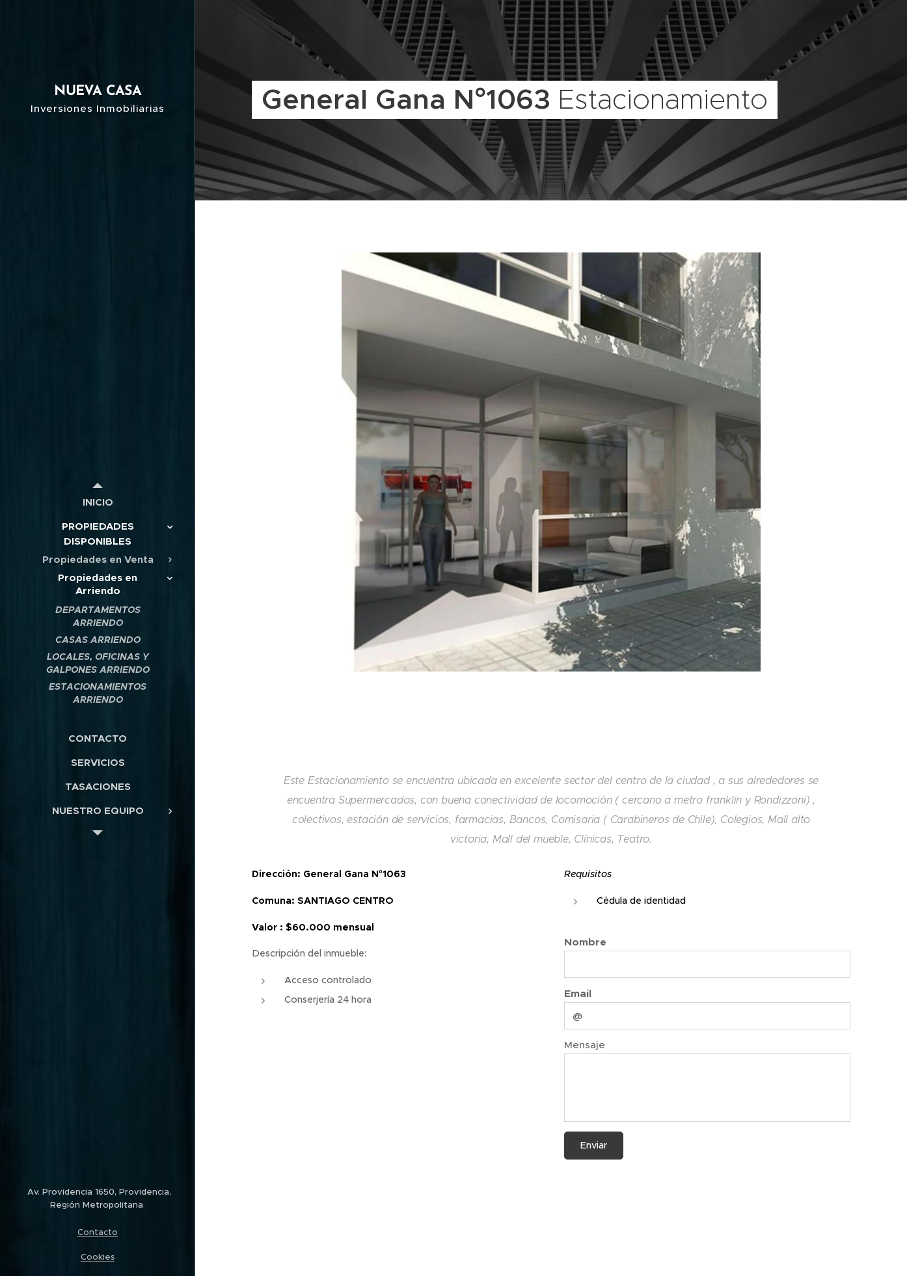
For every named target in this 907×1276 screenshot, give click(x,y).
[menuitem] (97, 502)
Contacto (97, 1232)
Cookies (98, 1256)
